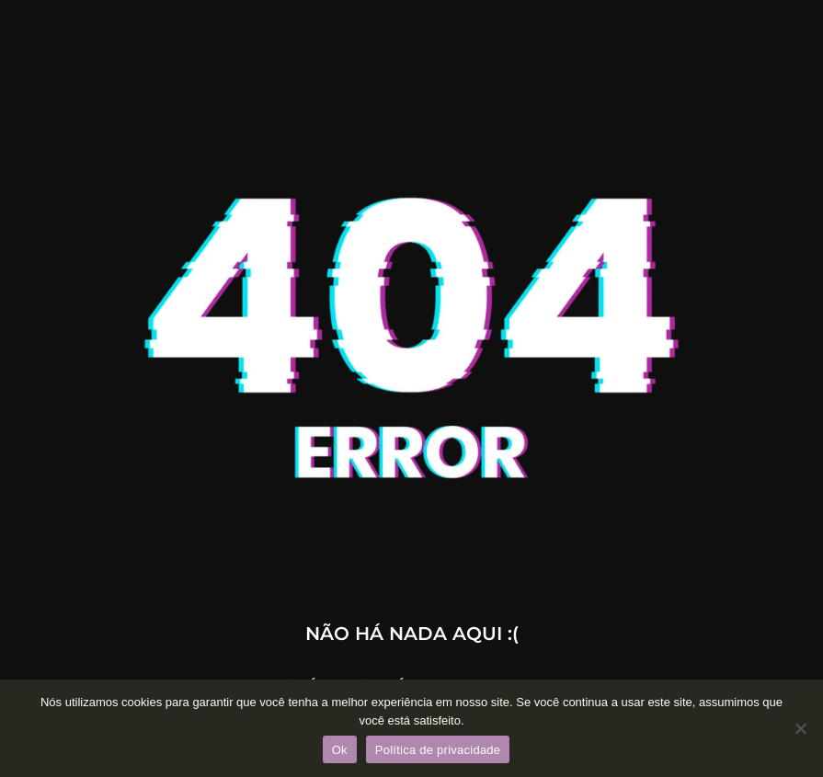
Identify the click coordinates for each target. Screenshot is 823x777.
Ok (340, 750)
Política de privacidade (438, 750)
